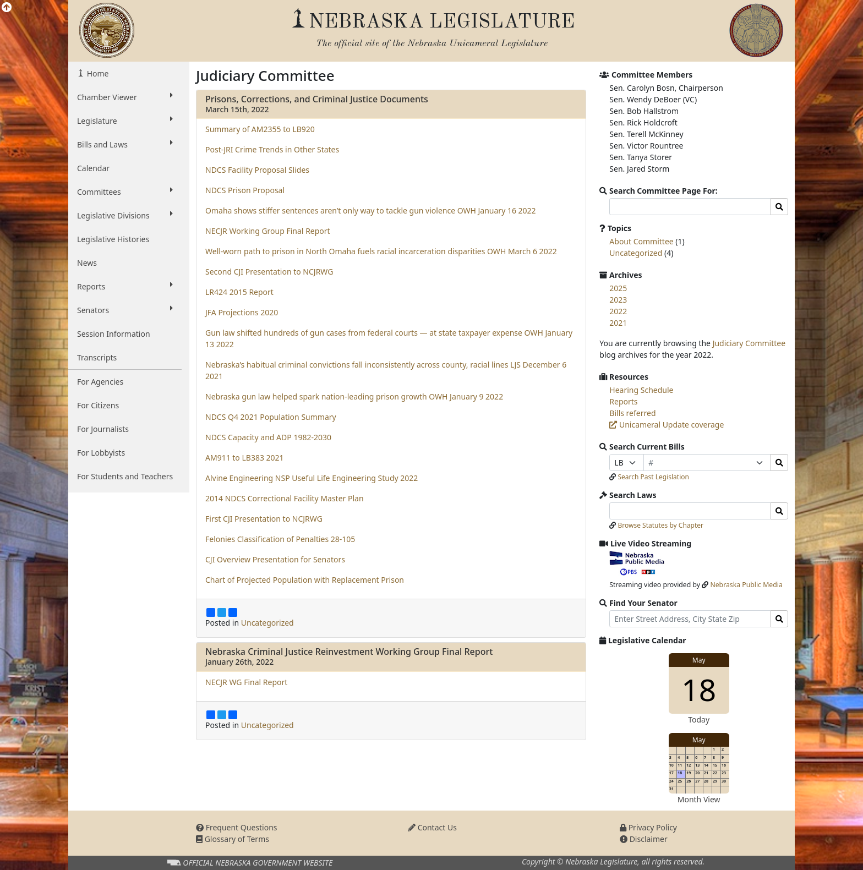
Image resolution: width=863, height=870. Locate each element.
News (87, 263)
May (699, 660)
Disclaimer (644, 839)
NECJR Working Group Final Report (267, 231)
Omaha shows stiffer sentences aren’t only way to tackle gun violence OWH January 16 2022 (370, 210)
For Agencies (100, 381)
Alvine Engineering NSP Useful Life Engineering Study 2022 (311, 478)
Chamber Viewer (125, 96)
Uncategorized (267, 622)
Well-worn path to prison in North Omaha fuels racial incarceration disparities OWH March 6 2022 (381, 251)
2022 (618, 311)
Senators (125, 309)
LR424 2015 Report (239, 292)
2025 (618, 288)
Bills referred (632, 413)
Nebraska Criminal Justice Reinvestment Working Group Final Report (349, 651)
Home (96, 73)
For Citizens (98, 405)
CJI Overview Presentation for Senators (275, 559)
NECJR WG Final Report (246, 682)
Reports (125, 286)
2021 (618, 323)
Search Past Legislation (653, 476)
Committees (125, 191)
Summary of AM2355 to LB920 (260, 129)
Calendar (93, 168)
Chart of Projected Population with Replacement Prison (304, 579)
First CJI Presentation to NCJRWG (264, 518)
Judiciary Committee (749, 343)
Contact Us (432, 827)
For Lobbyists (101, 452)
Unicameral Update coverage (666, 424)
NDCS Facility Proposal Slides (257, 170)
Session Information (113, 334)
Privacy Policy (648, 827)
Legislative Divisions (125, 215)
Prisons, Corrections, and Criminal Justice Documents (316, 99)
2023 (618, 299)
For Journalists (103, 429)
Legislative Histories (113, 239)
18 (698, 689)
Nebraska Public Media (746, 584)
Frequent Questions (236, 827)
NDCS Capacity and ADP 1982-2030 (268, 437)
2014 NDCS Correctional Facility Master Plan (284, 498)
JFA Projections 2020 (241, 312)
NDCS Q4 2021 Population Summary (270, 417)
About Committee (641, 241)
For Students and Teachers (125, 476)
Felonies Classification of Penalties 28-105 (280, 539)
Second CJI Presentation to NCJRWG (269, 271)
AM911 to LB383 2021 (244, 457)
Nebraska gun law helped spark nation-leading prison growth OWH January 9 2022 (354, 396)
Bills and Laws (125, 144)
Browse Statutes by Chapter (660, 525)
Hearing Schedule (641, 390)
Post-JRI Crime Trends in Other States (272, 149)
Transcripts (97, 357)
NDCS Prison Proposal (245, 190)
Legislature (125, 120)
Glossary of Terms (232, 839)
